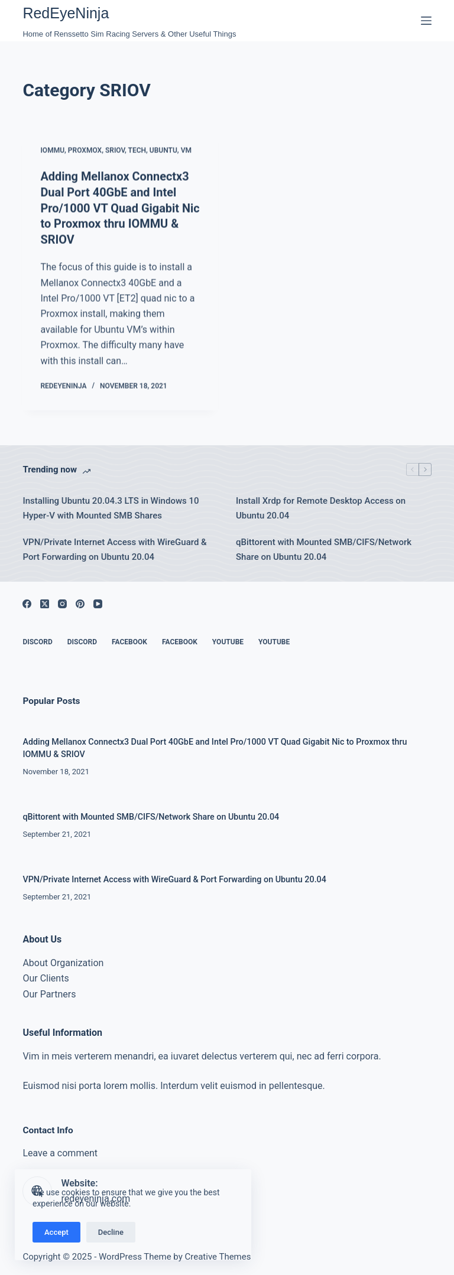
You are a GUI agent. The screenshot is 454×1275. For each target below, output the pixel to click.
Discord (37, 639)
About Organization (62, 960)
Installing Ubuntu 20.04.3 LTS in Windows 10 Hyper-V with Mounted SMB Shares (110, 506)
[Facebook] (26, 601)
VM (186, 151)
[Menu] (426, 20)
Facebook (129, 639)
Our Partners (49, 991)
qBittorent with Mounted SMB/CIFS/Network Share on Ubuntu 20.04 (323, 546)
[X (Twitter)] (44, 601)
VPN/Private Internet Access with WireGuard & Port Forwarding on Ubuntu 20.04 (114, 546)
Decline (111, 1232)
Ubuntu (163, 151)
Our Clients (45, 975)
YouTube (228, 639)
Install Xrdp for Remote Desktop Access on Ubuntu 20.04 (321, 506)
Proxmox (85, 151)
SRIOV (115, 151)
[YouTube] (97, 601)
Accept (56, 1232)
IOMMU (52, 151)
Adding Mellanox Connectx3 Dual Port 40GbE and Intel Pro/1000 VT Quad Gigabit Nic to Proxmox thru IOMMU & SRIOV (120, 208)
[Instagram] (62, 601)
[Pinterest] (80, 601)
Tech (137, 151)
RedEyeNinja (65, 13)
